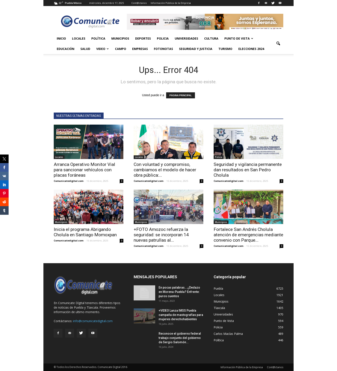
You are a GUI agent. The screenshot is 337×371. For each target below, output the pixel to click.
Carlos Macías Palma (228, 334)
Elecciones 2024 (251, 49)
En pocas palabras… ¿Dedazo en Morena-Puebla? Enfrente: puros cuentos (179, 292)
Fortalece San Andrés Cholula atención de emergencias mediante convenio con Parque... (248, 235)
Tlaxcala (219, 308)
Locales (78, 38)
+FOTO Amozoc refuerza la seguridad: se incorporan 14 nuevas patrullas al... (161, 235)
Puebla (218, 288)
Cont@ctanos (139, 3)
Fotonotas (163, 49)
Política (98, 38)
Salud (85, 49)
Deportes (143, 38)
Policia (163, 38)
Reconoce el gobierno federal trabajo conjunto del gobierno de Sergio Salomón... (180, 338)
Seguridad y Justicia (195, 49)
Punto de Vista (238, 38)
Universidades (186, 38)
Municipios (120, 38)
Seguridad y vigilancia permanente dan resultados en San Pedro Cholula (248, 170)
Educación (65, 49)
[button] (278, 44)
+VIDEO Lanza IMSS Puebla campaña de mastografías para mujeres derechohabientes (181, 315)
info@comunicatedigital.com (93, 321)
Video (102, 49)
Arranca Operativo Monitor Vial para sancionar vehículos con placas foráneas (84, 170)
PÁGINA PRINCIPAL (180, 95)
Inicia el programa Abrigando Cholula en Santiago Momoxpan (85, 232)
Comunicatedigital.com (68, 180)
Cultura (211, 38)
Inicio (61, 38)
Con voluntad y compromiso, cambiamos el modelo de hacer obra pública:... (165, 170)
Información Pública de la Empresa (171, 3)
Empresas (140, 49)
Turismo (225, 49)
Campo (120, 49)
